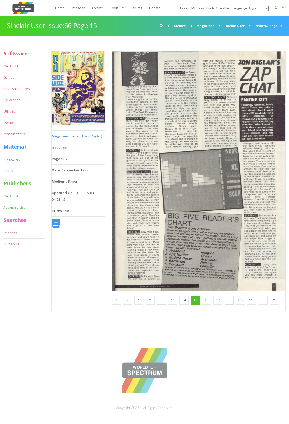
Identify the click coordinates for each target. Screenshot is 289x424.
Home (60, 8)
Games (8, 77)
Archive (97, 8)
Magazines (205, 26)
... (162, 300)
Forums (136, 8)
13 (173, 300)
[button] (284, 8)
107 (240, 300)
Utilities (9, 111)
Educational (12, 100)
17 (218, 300)
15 (195, 300)
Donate (155, 8)
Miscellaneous (14, 133)
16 (206, 300)
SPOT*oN (11, 244)
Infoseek (78, 8)
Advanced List (14, 207)
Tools (114, 8)
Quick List (10, 66)
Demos (9, 122)
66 (59, 147)
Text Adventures (16, 88)
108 (251, 300)
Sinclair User (234, 26)
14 (184, 300)
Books (8, 170)
